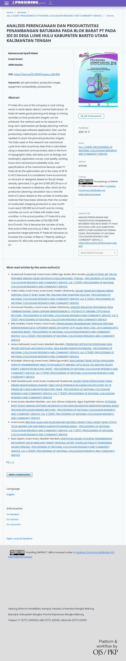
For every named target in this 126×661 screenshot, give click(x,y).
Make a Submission (19, 474)
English (11, 494)
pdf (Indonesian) (92, 116)
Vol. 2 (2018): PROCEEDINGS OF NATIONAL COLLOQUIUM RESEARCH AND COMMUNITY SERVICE (54, 15)
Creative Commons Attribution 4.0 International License (97, 190)
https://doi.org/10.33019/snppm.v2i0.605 (37, 74)
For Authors (13, 519)
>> (13, 462)
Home (10, 12)
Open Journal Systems (19, 538)
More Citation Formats (92, 252)
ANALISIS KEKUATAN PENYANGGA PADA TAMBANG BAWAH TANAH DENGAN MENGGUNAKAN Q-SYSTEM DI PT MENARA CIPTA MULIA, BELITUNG (62, 311)
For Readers (13, 514)
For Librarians (14, 524)
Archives (21, 12)
